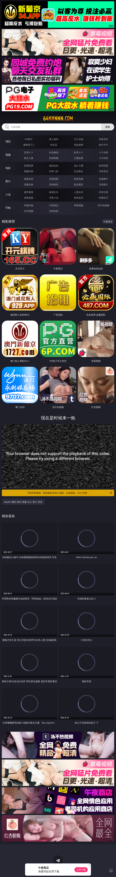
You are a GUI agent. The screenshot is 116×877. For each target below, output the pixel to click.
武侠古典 (103, 192)
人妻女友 (78, 192)
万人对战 (78, 139)
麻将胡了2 (28, 144)
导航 (8, 208)
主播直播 (78, 158)
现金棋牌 (78, 144)
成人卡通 (78, 165)
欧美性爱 (103, 165)
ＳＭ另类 (103, 158)
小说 (8, 194)
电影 (8, 168)
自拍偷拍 (53, 152)
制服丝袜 (28, 171)
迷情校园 (28, 197)
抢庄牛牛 (103, 144)
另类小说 (53, 197)
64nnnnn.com (58, 118)
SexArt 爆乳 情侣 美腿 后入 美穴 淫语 (23, 501)
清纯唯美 (53, 184)
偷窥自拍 (28, 178)
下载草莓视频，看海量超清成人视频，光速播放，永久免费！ (70, 493)
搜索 (107, 126)
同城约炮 (28, 205)
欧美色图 (78, 178)
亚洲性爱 (28, 165)
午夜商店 (53, 205)
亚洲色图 (53, 178)
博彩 (8, 141)
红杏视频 (28, 211)
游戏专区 (103, 139)
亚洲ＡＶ (28, 152)
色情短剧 (53, 211)
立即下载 (81, 869)
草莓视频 (78, 205)
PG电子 (29, 139)
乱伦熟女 (78, 171)
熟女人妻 (28, 158)
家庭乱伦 (53, 192)
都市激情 (28, 192)
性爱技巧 (103, 197)
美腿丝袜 (28, 184)
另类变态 (103, 171)
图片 (8, 181)
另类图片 (103, 184)
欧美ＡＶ (78, 152)
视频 (8, 155)
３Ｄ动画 (103, 152)
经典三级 (53, 171)
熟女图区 (78, 184)
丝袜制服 (53, 158)
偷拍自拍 (53, 165)
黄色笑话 (78, 197)
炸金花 (53, 144)
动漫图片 (103, 178)
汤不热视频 (103, 205)
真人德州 (53, 139)
